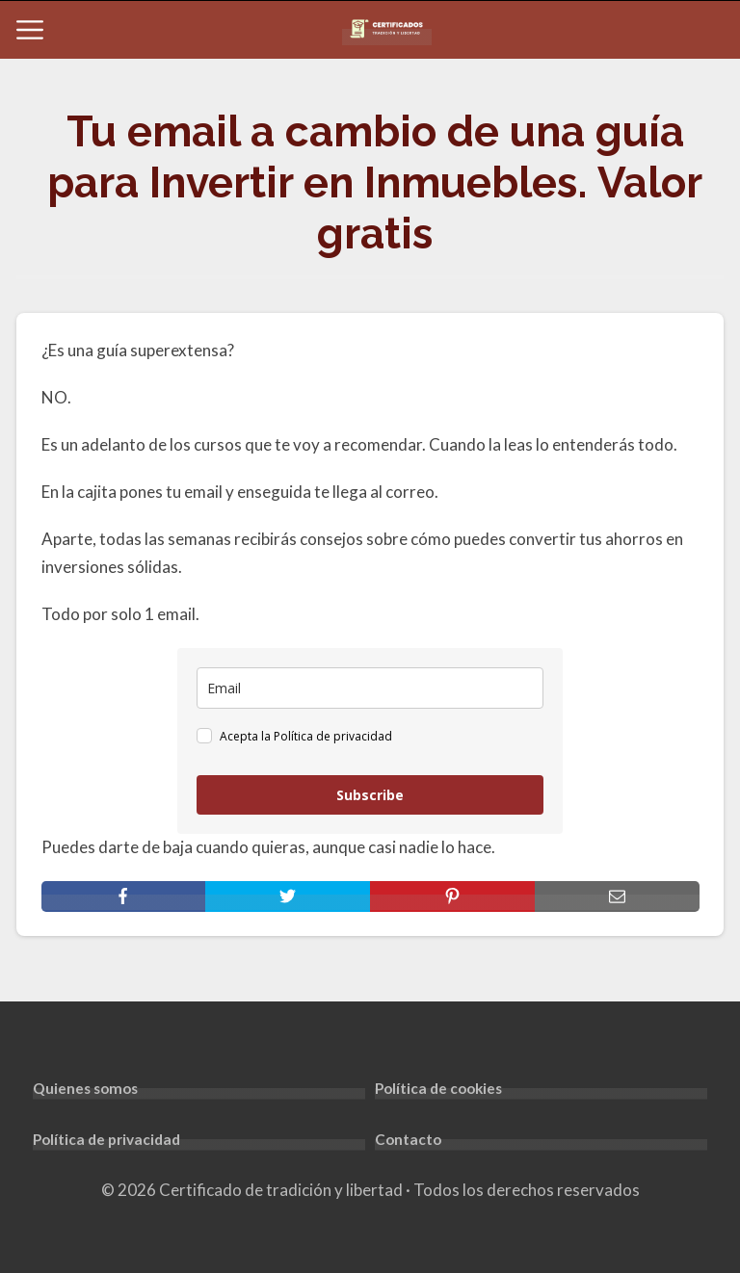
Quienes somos (85, 1088)
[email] (370, 688)
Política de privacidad (106, 1139)
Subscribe (370, 795)
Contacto (408, 1139)
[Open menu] (29, 29)
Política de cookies (438, 1088)
